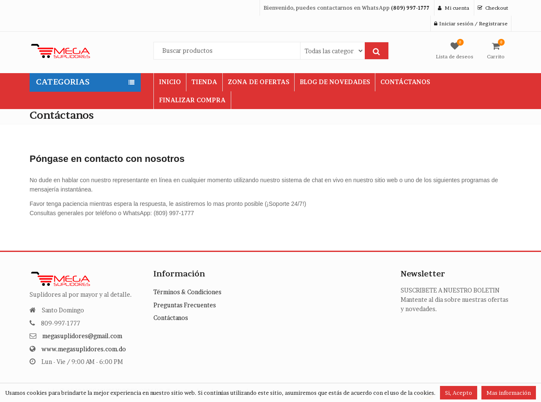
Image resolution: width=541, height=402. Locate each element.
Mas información (508, 392)
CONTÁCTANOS (405, 81)
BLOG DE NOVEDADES (335, 81)
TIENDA (204, 81)
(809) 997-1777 (410, 8)
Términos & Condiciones (187, 291)
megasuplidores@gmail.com (82, 335)
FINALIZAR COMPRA (192, 100)
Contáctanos (170, 317)
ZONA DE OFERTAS (258, 81)
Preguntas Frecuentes (184, 305)
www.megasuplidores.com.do (83, 349)
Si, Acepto (458, 392)
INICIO (170, 81)
